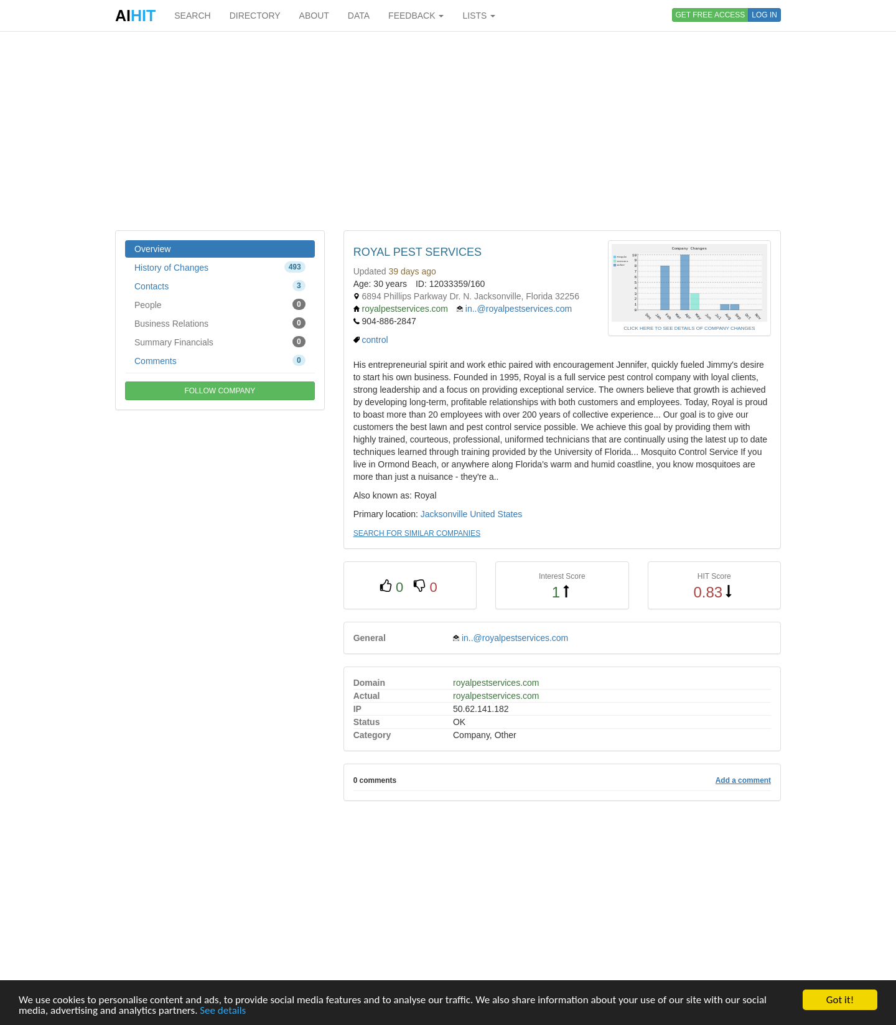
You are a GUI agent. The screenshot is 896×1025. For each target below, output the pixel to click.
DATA (359, 16)
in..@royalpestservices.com (518, 309)
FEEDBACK (416, 16)
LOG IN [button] (764, 15)
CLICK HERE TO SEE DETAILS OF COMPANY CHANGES (689, 328)
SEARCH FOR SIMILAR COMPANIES (416, 533)
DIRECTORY (255, 16)
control (375, 340)
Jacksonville (444, 514)
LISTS (478, 16)
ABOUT (314, 16)
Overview (152, 249)
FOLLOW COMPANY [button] (219, 390)
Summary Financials (220, 341)
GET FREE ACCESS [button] (710, 15)
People (220, 304)
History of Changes (220, 267)
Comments (220, 360)
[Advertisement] (448, 131)
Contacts (220, 285)
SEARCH (192, 16)
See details (223, 1011)
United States (496, 514)
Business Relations (220, 323)
